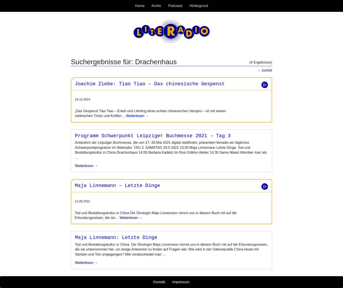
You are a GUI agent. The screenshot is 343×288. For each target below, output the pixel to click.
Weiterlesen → (137, 116)
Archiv (156, 6)
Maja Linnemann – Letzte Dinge (117, 185)
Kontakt (159, 282)
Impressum (181, 282)
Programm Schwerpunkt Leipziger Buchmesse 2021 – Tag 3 (153, 136)
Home (140, 6)
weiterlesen (85, 166)
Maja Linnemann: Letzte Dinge (116, 237)
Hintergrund (199, 6)
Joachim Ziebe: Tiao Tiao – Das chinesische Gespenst (150, 84)
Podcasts (175, 6)
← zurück (264, 70)
